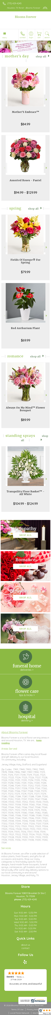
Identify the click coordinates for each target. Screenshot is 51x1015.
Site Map (36, 1013)
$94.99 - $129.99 (25, 192)
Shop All (41, 56)
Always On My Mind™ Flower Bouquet (25, 409)
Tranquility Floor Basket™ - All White (25, 493)
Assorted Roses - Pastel (25, 180)
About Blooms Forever (14, 732)
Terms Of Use (17, 1009)
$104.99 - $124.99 (25, 504)
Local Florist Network (19, 1013)
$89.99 (25, 420)
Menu (4, 37)
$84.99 (25, 124)
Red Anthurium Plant (25, 328)
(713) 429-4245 (14, 3)
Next (47, 99)
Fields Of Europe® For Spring (26, 261)
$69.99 (25, 340)
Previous (4, 99)
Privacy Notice (33, 1009)
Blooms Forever (25, 17)
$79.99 (25, 272)
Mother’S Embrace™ (25, 112)
